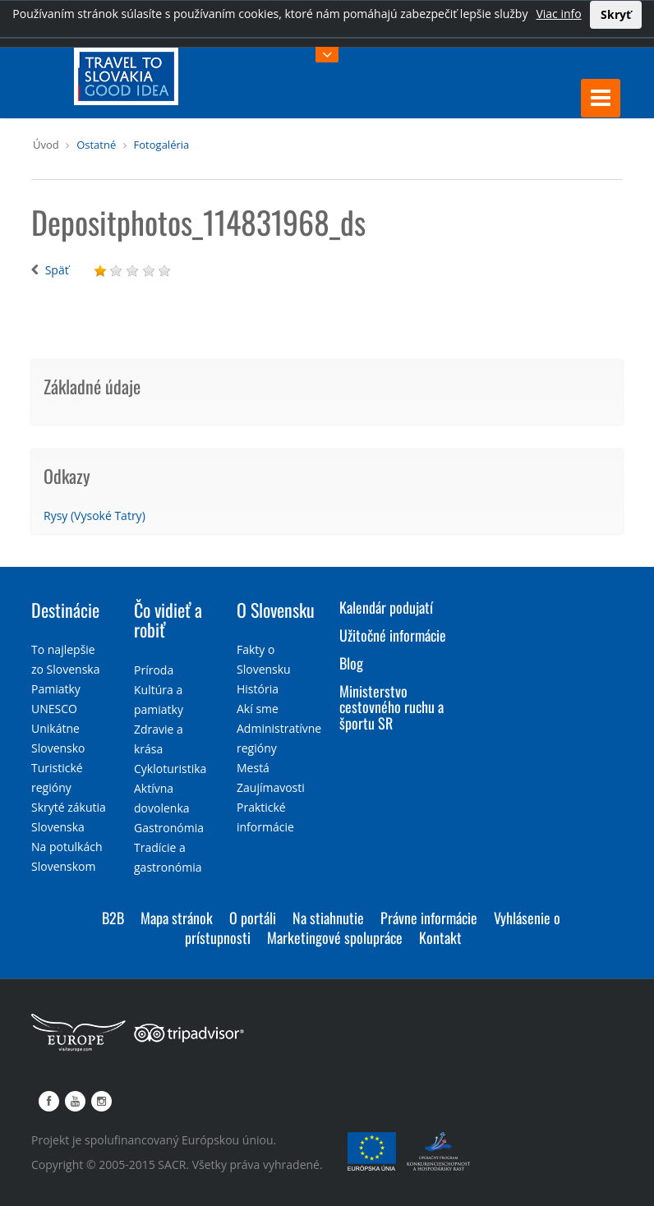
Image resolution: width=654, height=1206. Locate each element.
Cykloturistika (170, 768)
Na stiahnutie (328, 917)
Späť (57, 270)
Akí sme (258, 708)
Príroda (153, 670)
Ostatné (96, 144)
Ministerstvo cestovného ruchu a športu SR (391, 707)
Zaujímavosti (271, 787)
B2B (113, 917)
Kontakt (440, 937)
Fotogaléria (162, 144)
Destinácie (65, 609)
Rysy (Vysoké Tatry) (94, 515)
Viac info (558, 13)
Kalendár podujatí (386, 607)
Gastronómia (169, 827)
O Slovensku (276, 609)
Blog (351, 663)
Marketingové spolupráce (335, 937)
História (258, 689)
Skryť (616, 14)
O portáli (252, 917)
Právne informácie (428, 917)
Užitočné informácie (392, 635)
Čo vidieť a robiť (168, 619)
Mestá (253, 768)
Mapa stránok (176, 917)
